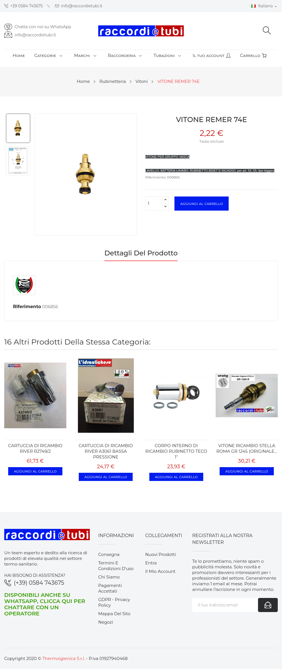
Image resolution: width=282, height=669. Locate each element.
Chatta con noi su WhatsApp (43, 26)
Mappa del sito (114, 613)
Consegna (109, 554)
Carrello (253, 55)
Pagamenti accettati (110, 588)
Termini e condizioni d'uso (116, 565)
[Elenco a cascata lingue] (264, 6)
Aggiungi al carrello (201, 203)
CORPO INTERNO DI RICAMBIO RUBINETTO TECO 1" (176, 451)
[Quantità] (153, 203)
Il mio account (160, 571)
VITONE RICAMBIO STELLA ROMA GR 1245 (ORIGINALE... (247, 448)
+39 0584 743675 (23, 6)
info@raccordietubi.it (78, 6)
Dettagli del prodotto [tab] (141, 253)
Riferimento (27, 306)
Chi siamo (109, 577)
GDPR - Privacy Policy (114, 602)
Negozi (105, 622)
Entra (151, 563)
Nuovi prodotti (160, 554)
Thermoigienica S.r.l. (63, 658)
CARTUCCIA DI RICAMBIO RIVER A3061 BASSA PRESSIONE (106, 451)
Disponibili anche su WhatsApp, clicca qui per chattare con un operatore (44, 604)
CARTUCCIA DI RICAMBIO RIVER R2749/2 (35, 448)
